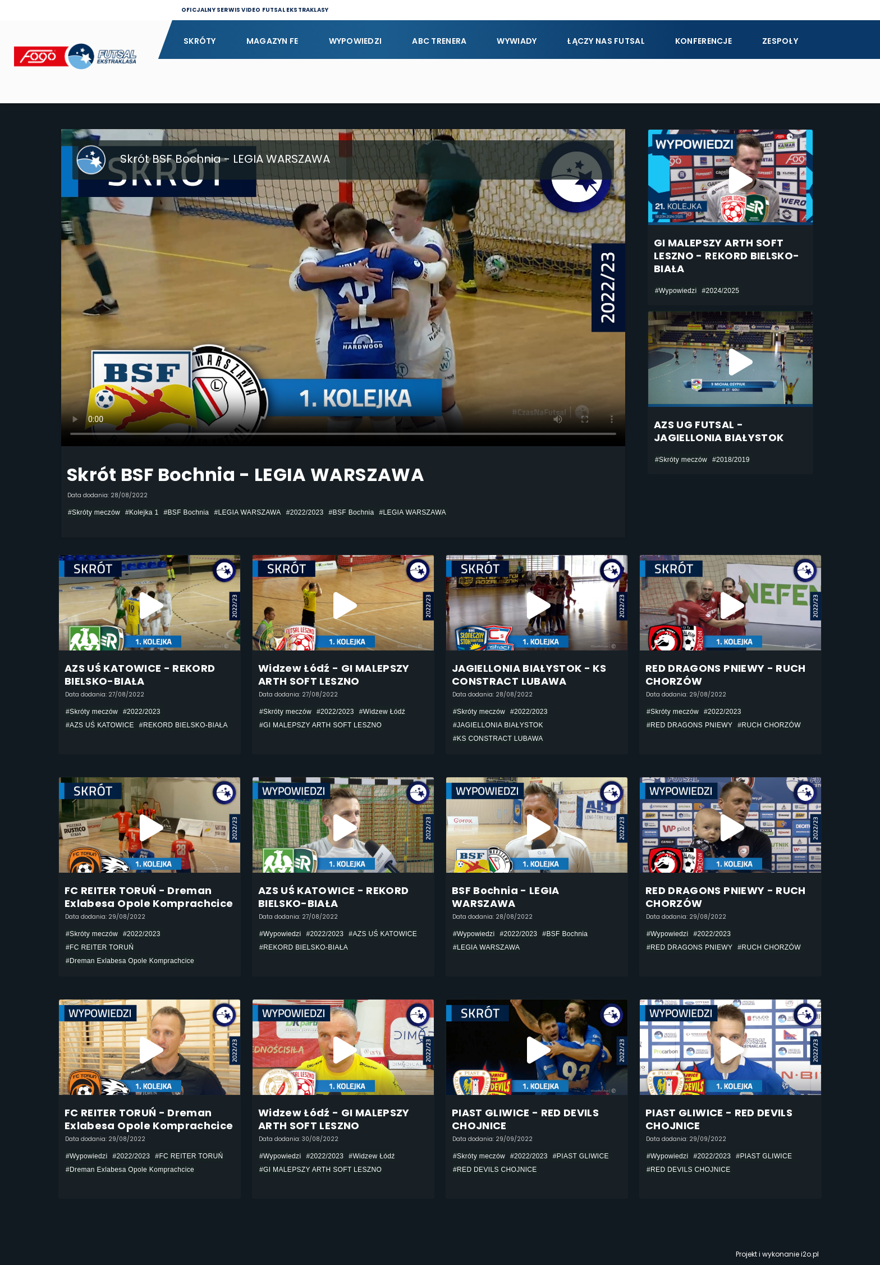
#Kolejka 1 (142, 512)
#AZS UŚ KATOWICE (100, 725)
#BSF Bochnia (186, 512)
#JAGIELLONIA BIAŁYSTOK (498, 725)
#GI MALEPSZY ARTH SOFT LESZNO (320, 725)
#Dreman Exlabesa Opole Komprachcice (130, 961)
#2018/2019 (731, 460)
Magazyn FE (272, 41)
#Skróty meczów (94, 512)
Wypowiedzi (355, 41)
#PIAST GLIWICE (581, 1156)
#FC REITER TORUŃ (100, 947)
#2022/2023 (305, 512)
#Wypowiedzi (675, 291)
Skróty (200, 41)
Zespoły (780, 41)
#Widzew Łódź (382, 712)
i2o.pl (810, 1254)
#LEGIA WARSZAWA (247, 512)
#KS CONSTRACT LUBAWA (498, 738)
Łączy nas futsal (605, 41)
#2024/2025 (720, 291)
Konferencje (703, 41)
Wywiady (517, 41)
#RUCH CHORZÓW (769, 725)
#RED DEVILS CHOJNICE (495, 1170)
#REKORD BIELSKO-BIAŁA (183, 725)
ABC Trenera (439, 41)
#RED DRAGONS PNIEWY (689, 725)
